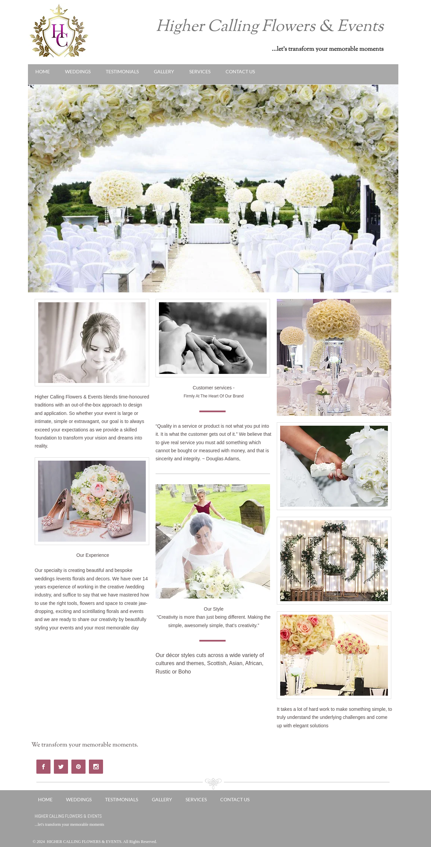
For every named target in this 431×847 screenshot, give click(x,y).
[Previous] (37, 188)
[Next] (389, 188)
